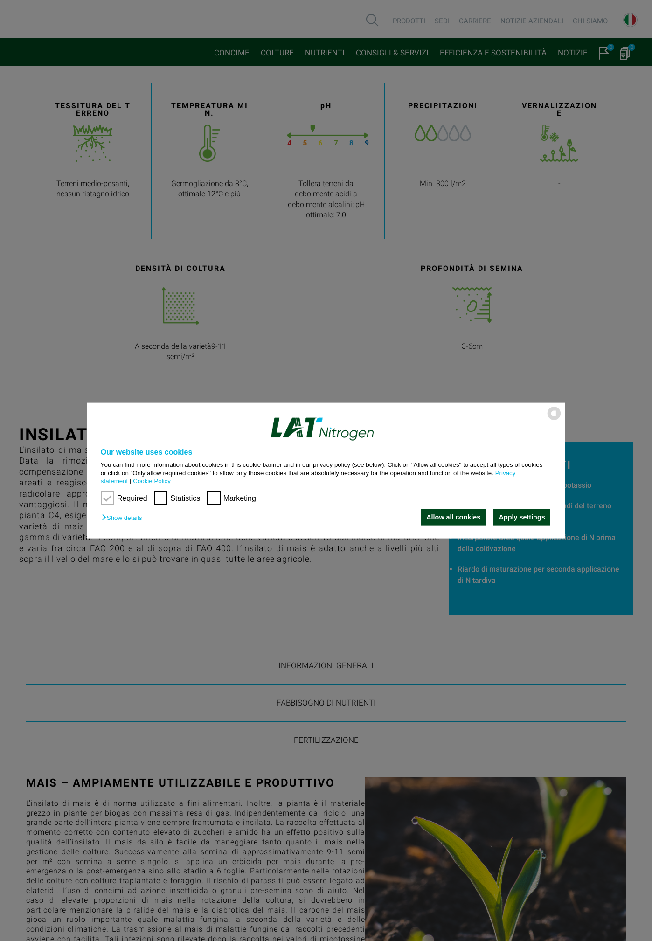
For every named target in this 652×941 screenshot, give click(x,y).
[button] (124, 517)
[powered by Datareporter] (554, 419)
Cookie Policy (152, 480)
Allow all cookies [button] (453, 517)
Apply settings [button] (522, 517)
